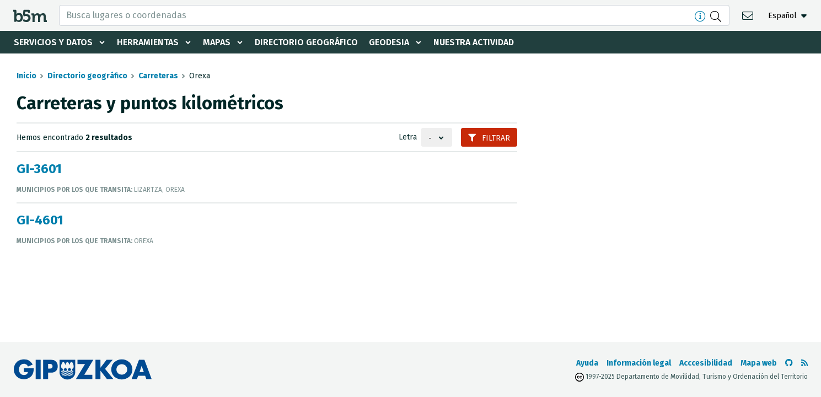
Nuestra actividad (473, 42)
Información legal (639, 363)
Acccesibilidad (705, 363)
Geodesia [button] (389, 42)
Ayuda (587, 363)
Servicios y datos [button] (53, 42)
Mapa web (758, 363)
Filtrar (489, 138)
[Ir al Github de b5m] (789, 363)
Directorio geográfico (306, 42)
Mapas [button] (216, 42)
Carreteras (158, 76)
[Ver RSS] (804, 363)
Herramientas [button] (148, 42)
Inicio (26, 76)
